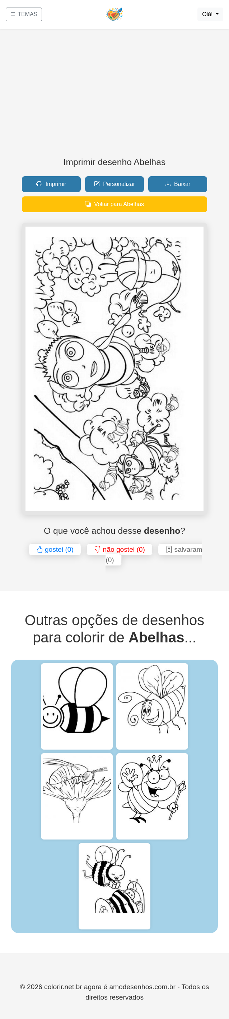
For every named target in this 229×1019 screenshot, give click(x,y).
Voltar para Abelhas (114, 204)
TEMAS (23, 14)
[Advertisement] (114, 95)
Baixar (178, 184)
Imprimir (51, 184)
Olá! (208, 14)
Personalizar (114, 184)
